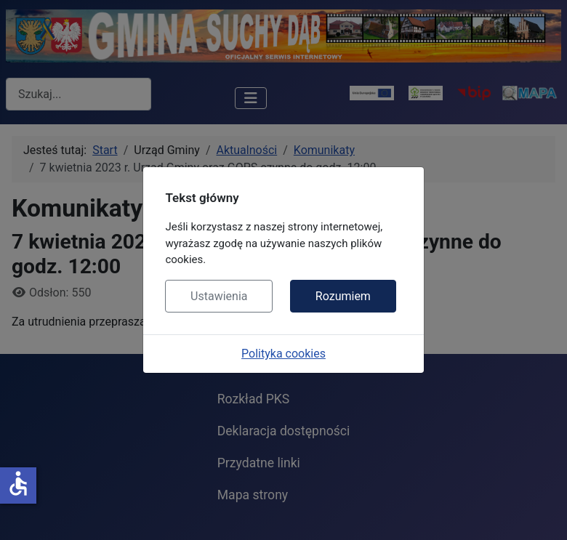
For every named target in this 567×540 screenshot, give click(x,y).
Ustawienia (218, 296)
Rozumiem (343, 296)
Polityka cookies (283, 353)
